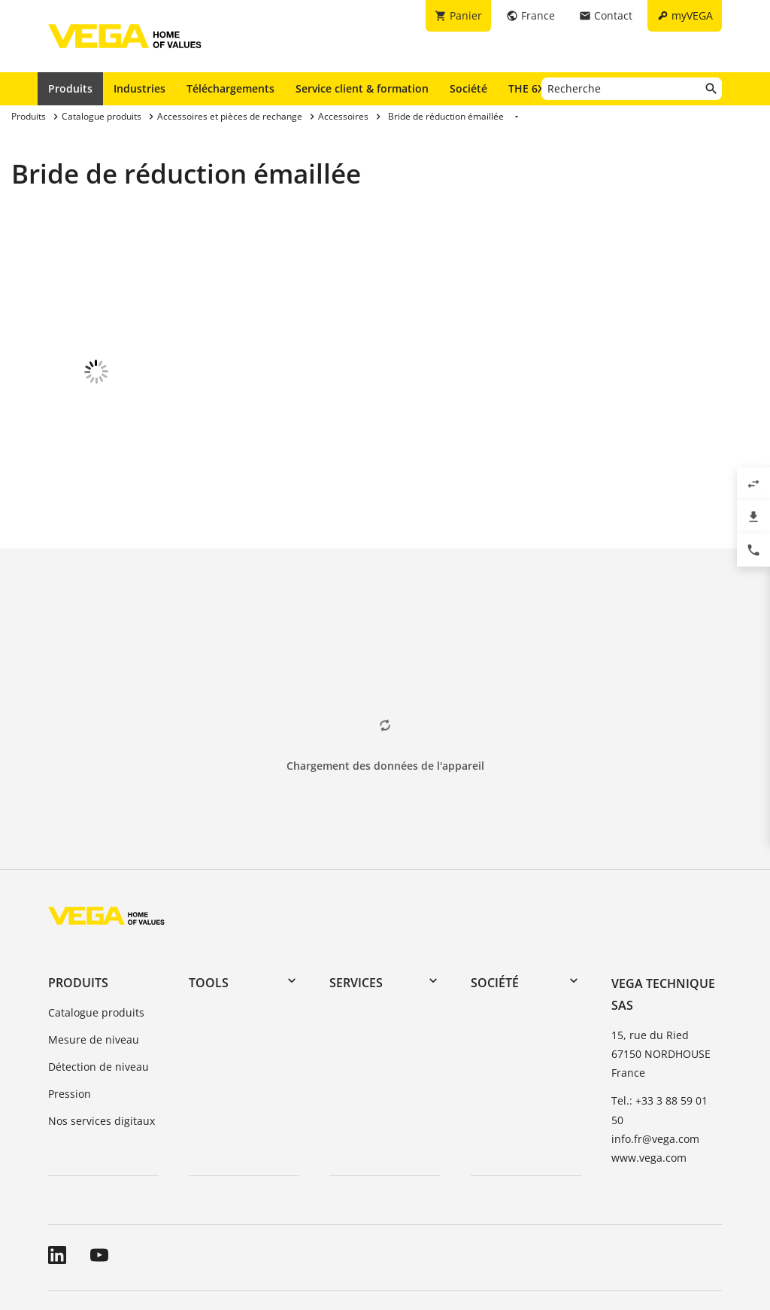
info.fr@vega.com (655, 1037)
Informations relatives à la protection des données (363, 1219)
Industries (139, 88)
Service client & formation (362, 88)
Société (468, 88)
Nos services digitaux (101, 1019)
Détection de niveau (98, 965)
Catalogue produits (96, 911)
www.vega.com (649, 1056)
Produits (70, 88)
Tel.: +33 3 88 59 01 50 (659, 1008)
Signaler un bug (548, 1219)
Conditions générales (101, 1219)
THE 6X (529, 88)
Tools (209, 881)
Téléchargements (230, 88)
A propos (195, 1219)
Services (356, 881)
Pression (69, 992)
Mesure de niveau (93, 938)
